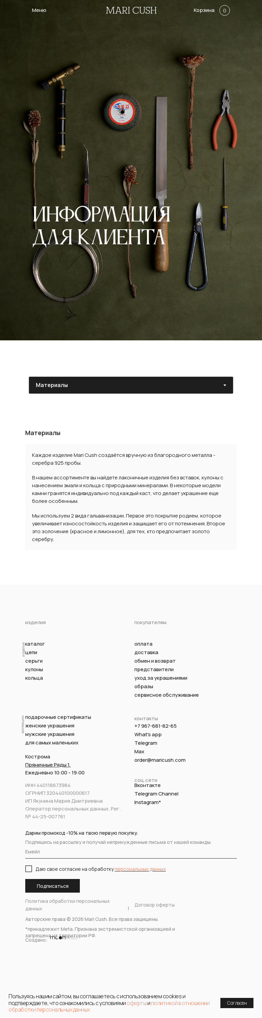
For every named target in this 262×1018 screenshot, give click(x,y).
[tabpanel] (131, 499)
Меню (39, 10)
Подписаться (53, 886)
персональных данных (140, 869)
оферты (136, 1003)
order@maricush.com (160, 760)
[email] (131, 852)
